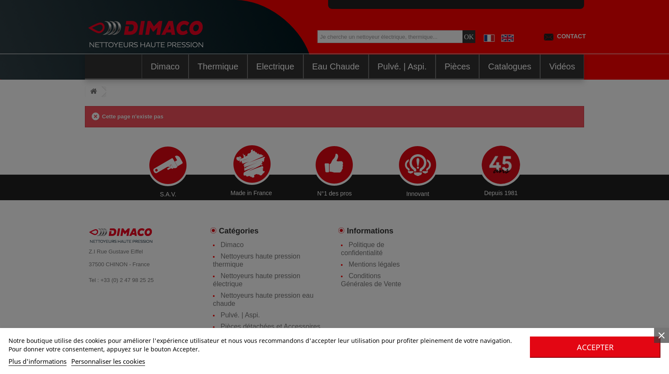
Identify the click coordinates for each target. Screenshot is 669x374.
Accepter (595, 347)
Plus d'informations (38, 361)
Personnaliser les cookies (108, 361)
